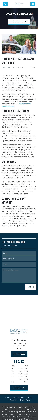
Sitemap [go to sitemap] (29, 398)
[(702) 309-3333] (19, 354)
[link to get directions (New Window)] (19, 346)
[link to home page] (19, 4)
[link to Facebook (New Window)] (15, 361)
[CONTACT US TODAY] (19, 22)
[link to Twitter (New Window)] (19, 361)
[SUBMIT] (30, 287)
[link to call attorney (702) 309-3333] (5, 4)
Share (32, 67)
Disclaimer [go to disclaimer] (13, 400)
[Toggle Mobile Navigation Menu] (32, 4)
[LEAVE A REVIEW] (19, 388)
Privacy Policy (25, 400)
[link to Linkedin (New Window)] (22, 361)
